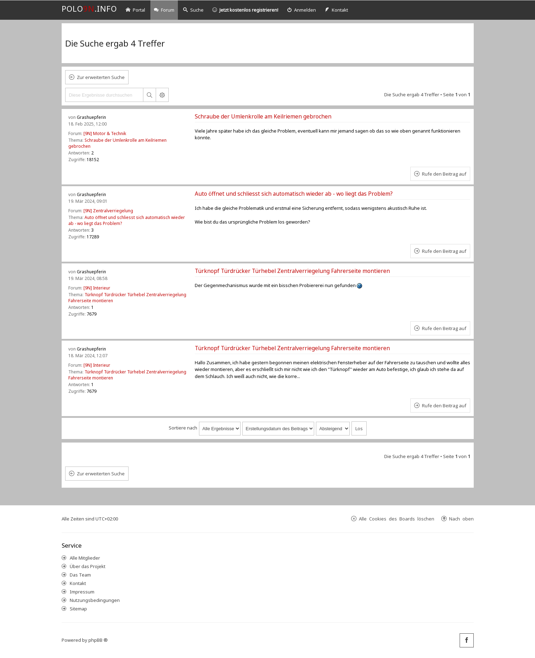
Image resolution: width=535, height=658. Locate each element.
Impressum (82, 592)
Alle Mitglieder (85, 558)
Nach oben (461, 518)
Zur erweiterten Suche (101, 77)
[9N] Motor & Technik (104, 133)
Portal (135, 10)
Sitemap (78, 608)
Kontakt (78, 583)
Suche (193, 10)
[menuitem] (301, 10)
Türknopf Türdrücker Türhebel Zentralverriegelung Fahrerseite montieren (292, 271)
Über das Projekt (87, 566)
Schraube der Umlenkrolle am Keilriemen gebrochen (263, 116)
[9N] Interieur (96, 288)
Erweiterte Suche (162, 95)
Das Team (80, 575)
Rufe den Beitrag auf (444, 174)
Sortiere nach (183, 428)
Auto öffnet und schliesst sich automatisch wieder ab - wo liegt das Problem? (294, 193)
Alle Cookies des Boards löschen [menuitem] (396, 518)
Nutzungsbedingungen (95, 600)
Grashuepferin (91, 117)
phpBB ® (98, 640)
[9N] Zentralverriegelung (108, 211)
